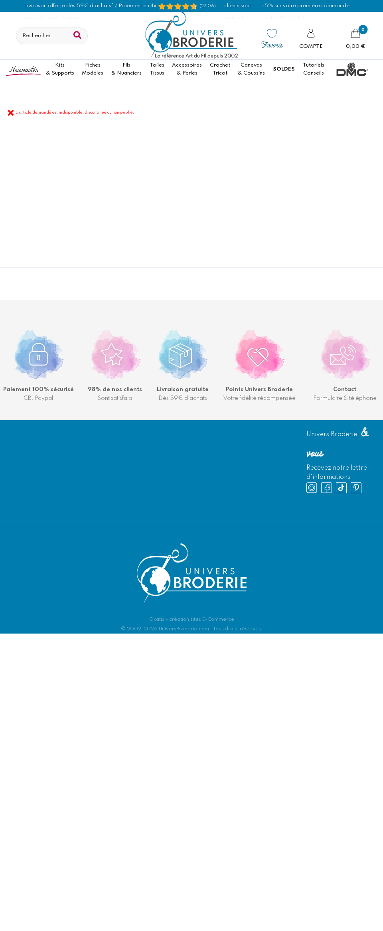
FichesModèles (92, 69)
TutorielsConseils (313, 69)
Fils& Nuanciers (126, 69)
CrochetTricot (220, 69)
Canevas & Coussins (251, 69)
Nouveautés (23, 69)
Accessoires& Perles (187, 69)
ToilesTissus (157, 69)
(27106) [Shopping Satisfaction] (207, 6)
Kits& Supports (60, 69)
